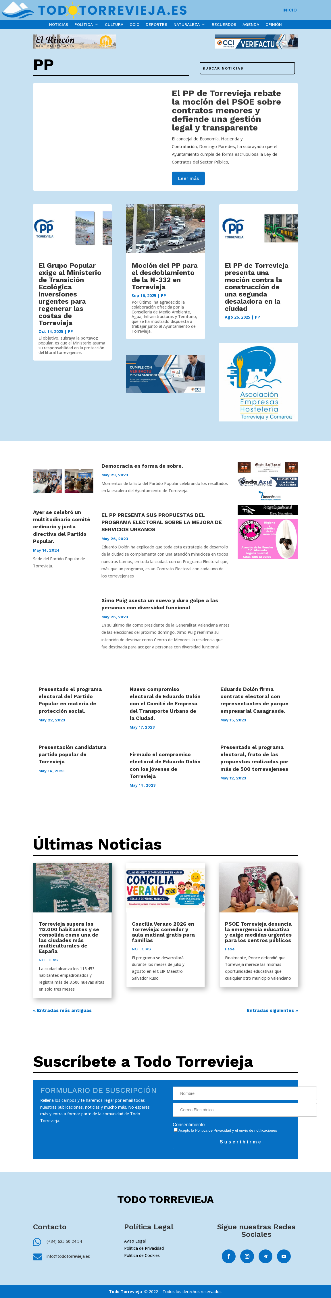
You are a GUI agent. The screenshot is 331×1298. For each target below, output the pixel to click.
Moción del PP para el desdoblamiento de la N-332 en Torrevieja (165, 276)
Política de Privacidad (213, 1130)
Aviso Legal (135, 1241)
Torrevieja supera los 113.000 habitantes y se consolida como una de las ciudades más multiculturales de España (69, 937)
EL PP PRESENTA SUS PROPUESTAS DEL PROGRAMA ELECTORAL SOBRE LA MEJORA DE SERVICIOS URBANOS (161, 522)
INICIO (289, 10)
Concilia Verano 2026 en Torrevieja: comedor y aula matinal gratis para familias (163, 932)
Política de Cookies (142, 1255)
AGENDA (251, 24)
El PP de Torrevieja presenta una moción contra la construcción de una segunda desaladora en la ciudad (256, 287)
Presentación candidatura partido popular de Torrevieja (72, 754)
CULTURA (114, 24)
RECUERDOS (224, 24)
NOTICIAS (58, 24)
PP (70, 331)
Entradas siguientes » (272, 1010)
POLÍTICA (83, 24)
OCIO (134, 24)
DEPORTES (156, 24)
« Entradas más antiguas (62, 1010)
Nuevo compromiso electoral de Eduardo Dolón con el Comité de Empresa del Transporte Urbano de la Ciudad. (165, 703)
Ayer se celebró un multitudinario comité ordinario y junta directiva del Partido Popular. (61, 526)
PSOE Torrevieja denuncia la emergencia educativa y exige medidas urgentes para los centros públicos (258, 932)
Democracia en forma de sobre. (142, 466)
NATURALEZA (187, 24)
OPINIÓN (273, 24)
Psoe (229, 949)
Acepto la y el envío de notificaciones (225, 1130)
